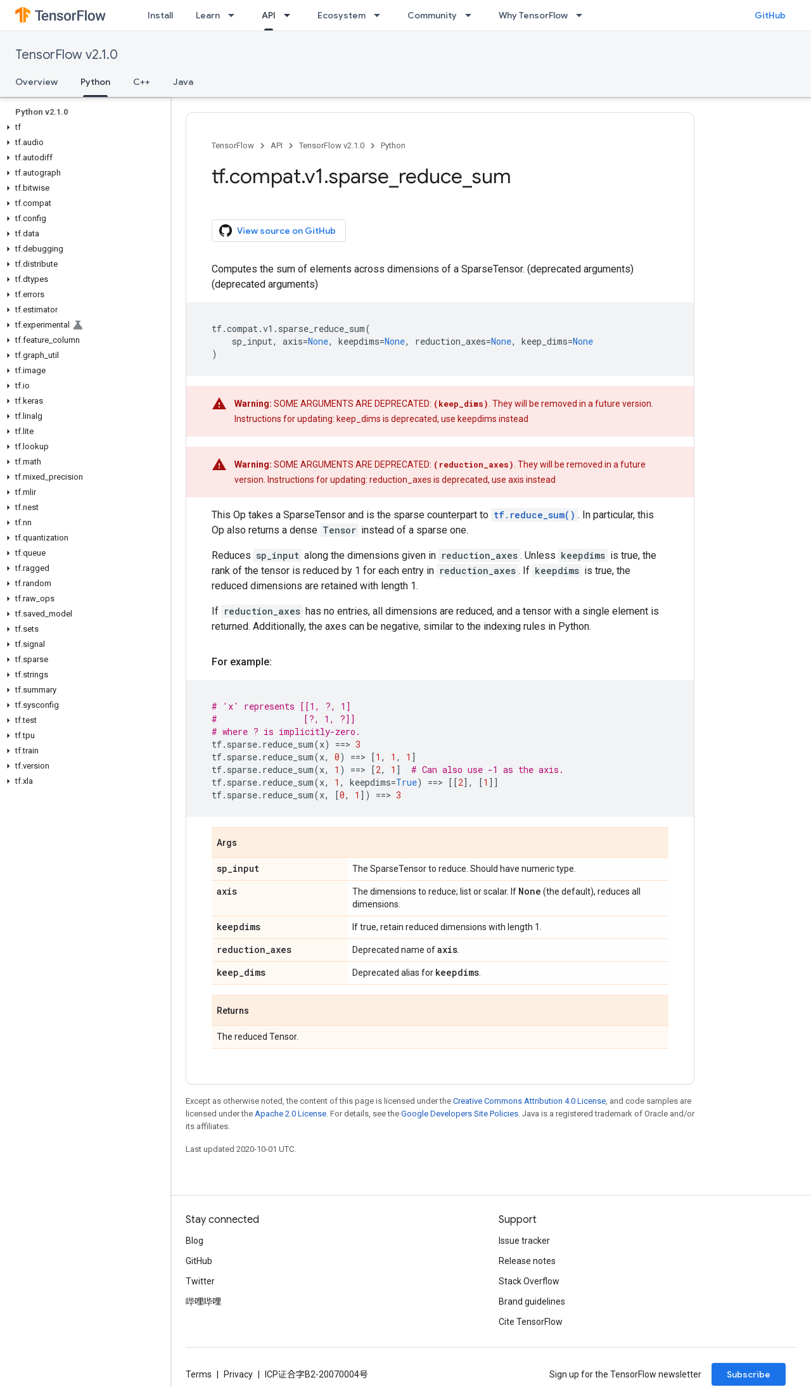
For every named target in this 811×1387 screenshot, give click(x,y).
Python (393, 145)
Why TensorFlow (533, 15)
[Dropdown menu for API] (291, 15)
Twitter (200, 1281)
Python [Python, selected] (95, 81)
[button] (82, 127)
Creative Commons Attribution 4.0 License (529, 1101)
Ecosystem (341, 15)
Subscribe (748, 1374)
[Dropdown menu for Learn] (235, 15)
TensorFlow (233, 145)
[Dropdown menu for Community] (472, 15)
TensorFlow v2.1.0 (66, 55)
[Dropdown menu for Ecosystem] (381, 15)
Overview (36, 81)
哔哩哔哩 (203, 1301)
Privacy (238, 1374)
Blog (194, 1241)
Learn (208, 15)
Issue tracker (524, 1241)
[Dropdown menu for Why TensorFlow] (583, 15)
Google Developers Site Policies (459, 1113)
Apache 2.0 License (290, 1113)
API (277, 145)
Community (432, 15)
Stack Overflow (529, 1281)
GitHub (770, 15)
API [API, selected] (269, 15)
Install (160, 15)
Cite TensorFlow (531, 1322)
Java (183, 81)
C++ (141, 81)
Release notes (527, 1261)
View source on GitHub (277, 230)
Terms (199, 1374)
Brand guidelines (532, 1301)
